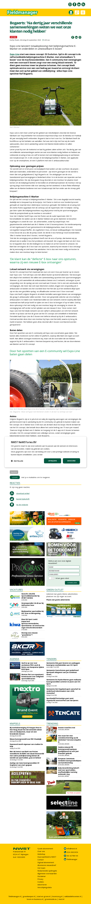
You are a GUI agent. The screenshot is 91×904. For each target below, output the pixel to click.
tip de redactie (22, 504)
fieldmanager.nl (15, 896)
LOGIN (15, 477)
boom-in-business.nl (35, 899)
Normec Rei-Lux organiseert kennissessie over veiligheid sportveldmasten (32, 676)
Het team (41, 868)
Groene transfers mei (66, 727)
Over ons (41, 851)
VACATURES (16, 589)
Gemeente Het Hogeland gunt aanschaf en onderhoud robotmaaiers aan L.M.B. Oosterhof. (63, 691)
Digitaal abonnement (45, 862)
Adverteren (42, 884)
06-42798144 (72, 856)
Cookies (40, 882)
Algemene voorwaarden (47, 873)
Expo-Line (14, 54)
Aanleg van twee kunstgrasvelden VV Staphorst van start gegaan (24, 764)
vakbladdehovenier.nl (72, 896)
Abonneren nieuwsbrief (46, 865)
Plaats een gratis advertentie (58, 600)
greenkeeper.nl (29, 896)
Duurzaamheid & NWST (46, 857)
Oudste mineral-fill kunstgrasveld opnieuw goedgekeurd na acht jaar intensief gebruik (68, 750)
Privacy (40, 879)
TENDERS (51, 658)
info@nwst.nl (72, 848)
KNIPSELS (15, 723)
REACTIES (15, 482)
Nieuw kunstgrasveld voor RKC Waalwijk (25, 739)
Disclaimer (41, 876)
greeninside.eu (51, 899)
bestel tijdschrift (22, 499)
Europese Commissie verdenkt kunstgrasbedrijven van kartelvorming (69, 760)
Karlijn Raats (14, 40)
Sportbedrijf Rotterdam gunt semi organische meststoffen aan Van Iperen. (62, 699)
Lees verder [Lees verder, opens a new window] (38, 454)
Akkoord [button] (71, 461)
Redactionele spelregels (47, 871)
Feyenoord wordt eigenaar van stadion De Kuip (26, 745)
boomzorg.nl (57, 896)
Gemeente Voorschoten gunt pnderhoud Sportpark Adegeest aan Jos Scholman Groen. (62, 672)
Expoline (14, 472)
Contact (40, 859)
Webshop (41, 854)
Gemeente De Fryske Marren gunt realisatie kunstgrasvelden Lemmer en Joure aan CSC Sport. (63, 682)
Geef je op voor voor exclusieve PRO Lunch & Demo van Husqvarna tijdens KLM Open (32, 666)
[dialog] (45, 452)
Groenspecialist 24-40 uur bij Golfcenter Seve (32, 604)
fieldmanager (72, 859)
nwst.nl (61, 899)
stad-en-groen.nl (43, 896)
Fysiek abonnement (45, 848)
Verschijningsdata (44, 887)
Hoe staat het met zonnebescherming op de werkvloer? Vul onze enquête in (69, 739)
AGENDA (14, 658)
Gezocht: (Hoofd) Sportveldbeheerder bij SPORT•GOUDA (30, 596)
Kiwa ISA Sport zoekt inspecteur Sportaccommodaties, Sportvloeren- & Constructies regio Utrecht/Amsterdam (32, 623)
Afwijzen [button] (52, 461)
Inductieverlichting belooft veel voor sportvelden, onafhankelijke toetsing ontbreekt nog (68, 771)
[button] (17, 461)
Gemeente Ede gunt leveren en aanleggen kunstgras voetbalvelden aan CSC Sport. (63, 664)
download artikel (22, 493)
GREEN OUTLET (55, 589)
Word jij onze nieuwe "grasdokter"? (29, 634)
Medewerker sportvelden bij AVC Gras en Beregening (32, 612)
